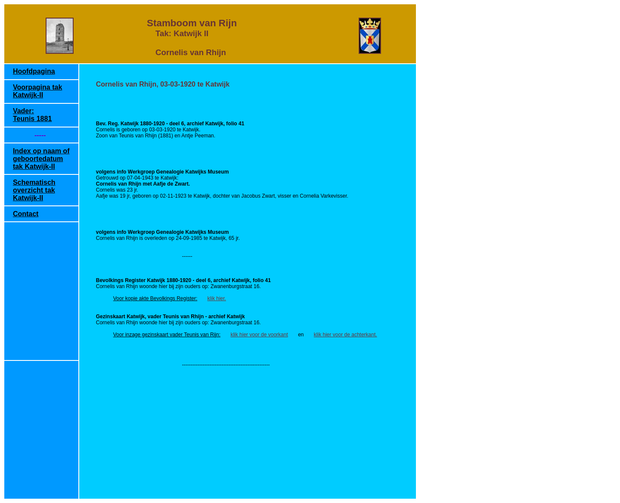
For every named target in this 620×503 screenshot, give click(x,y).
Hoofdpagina (34, 71)
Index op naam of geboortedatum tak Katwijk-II (41, 158)
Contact (26, 213)
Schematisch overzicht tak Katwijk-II (34, 190)
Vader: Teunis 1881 (32, 114)
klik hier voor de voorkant (259, 335)
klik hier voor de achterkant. (345, 335)
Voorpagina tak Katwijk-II (37, 91)
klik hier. (217, 298)
